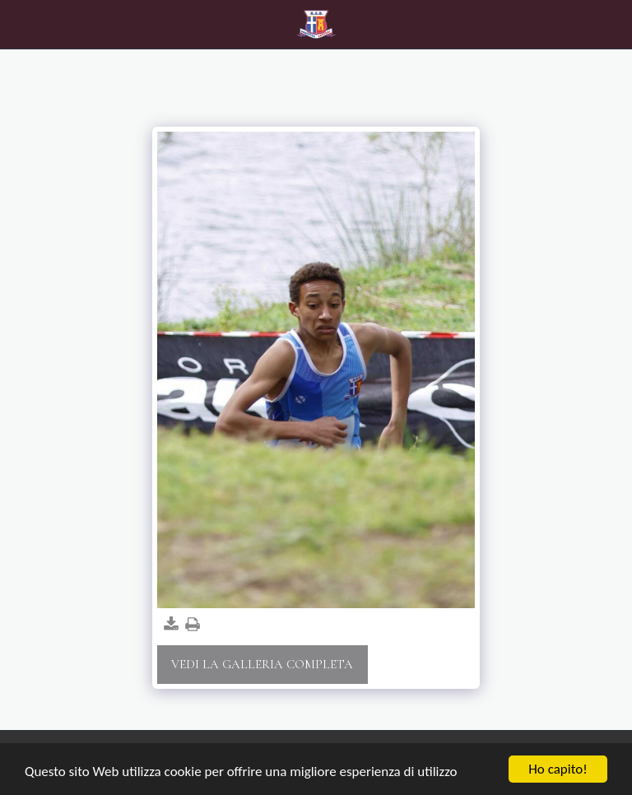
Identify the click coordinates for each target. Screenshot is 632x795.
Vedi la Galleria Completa (262, 664)
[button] (18, 24)
